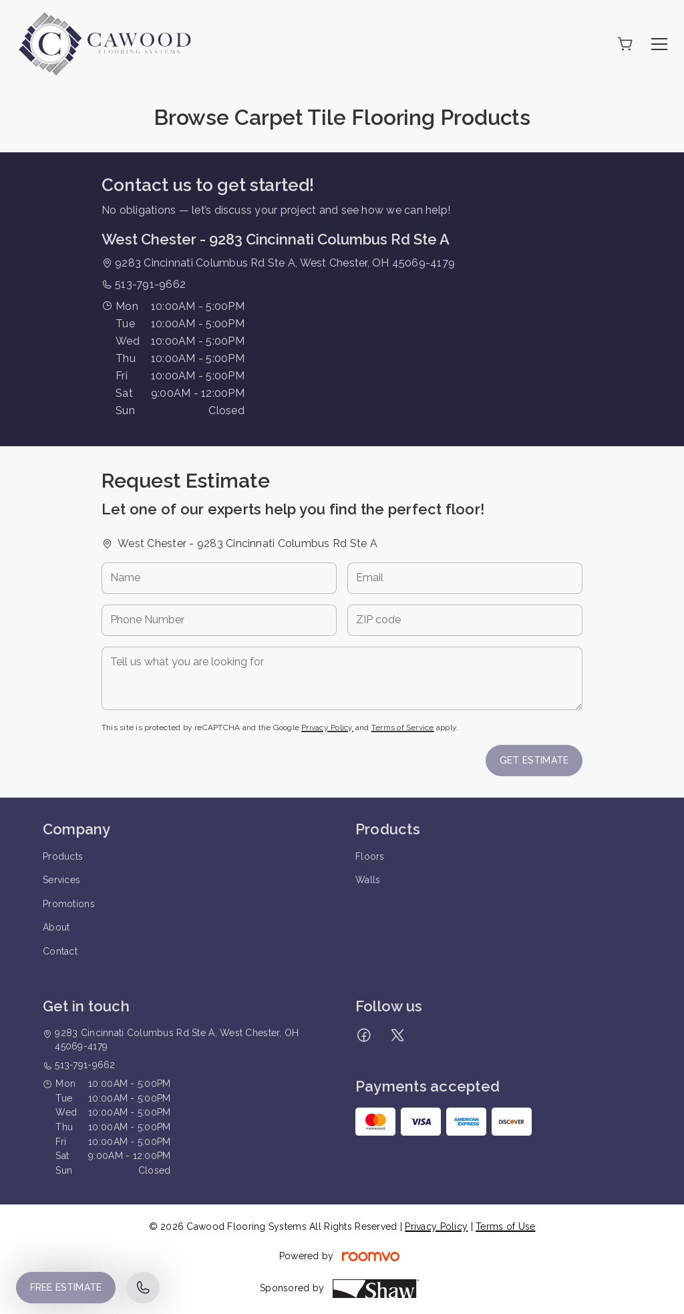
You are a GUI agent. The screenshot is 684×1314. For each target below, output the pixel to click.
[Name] (219, 578)
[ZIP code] (464, 620)
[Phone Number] (219, 620)
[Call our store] (143, 1287)
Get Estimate (534, 760)
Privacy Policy (327, 727)
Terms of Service (402, 727)
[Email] (464, 578)
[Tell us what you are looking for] (342, 678)
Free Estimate (66, 1287)
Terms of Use (505, 1226)
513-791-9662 (150, 284)
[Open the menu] (659, 44)
